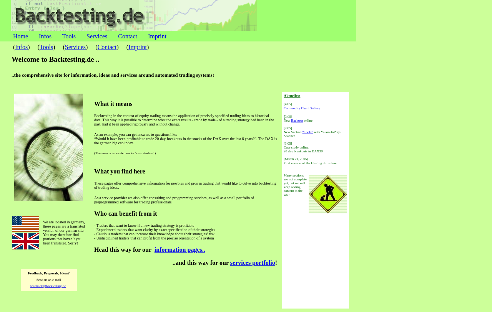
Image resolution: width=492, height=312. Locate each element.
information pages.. (180, 249)
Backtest (297, 120)
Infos (45, 36)
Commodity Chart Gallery (302, 108)
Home (20, 36)
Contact (127, 36)
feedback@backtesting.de (48, 286)
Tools (69, 36)
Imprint (157, 36)
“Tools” (308, 132)
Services (96, 36)
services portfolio (252, 262)
